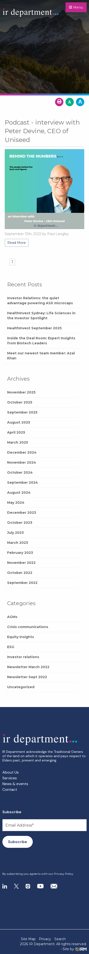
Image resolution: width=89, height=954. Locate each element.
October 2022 (19, 573)
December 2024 (22, 452)
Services (9, 778)
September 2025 (22, 412)
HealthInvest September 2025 (34, 328)
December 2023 (21, 512)
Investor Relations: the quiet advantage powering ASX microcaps (40, 300)
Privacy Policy (63, 873)
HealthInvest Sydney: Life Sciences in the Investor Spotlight (41, 315)
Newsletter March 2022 (28, 667)
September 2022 (22, 583)
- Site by (74, 949)
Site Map (28, 939)
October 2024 (20, 472)
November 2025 (21, 392)
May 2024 (15, 502)
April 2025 (16, 432)
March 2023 (17, 542)
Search (60, 939)
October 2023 (19, 522)
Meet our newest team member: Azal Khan (41, 355)
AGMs (12, 617)
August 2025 (18, 422)
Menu (76, 7)
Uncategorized (20, 687)
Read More (16, 243)
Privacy (45, 939)
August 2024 (19, 492)
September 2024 (22, 482)
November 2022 (21, 563)
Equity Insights (20, 637)
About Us (10, 772)
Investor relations (23, 657)
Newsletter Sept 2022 (27, 677)
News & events (15, 783)
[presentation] (31, 860)
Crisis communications (27, 627)
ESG (10, 647)
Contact (9, 789)
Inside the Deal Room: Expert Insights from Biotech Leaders (41, 340)
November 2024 (21, 462)
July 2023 (15, 532)
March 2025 (17, 442)
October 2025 (19, 402)
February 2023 (20, 552)
